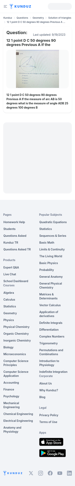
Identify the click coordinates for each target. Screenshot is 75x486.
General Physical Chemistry (50, 285)
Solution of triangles (59, 17)
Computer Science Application (15, 373)
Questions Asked (14, 235)
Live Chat (9, 274)
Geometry (38, 17)
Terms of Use (48, 422)
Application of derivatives (48, 314)
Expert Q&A (11, 267)
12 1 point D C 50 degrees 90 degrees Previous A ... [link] (36, 21)
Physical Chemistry (16, 326)
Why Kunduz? (48, 390)
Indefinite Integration (53, 371)
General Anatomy (51, 276)
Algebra (8, 292)
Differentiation (49, 329)
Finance (8, 389)
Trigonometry (48, 343)
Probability (46, 269)
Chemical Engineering (18, 414)
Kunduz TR (10, 242)
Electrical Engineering (18, 420)
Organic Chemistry (16, 333)
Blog (42, 397)
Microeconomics (14, 354)
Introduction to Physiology (49, 363)
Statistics (9, 306)
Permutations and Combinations (51, 352)
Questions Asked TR (17, 249)
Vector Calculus (50, 305)
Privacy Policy (48, 415)
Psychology (11, 396)
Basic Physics (48, 263)
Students (9, 229)
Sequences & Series (52, 235)
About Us (45, 383)
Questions (22, 17)
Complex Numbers (51, 336)
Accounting (11, 382)
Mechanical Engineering (11, 405)
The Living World (50, 256)
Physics (8, 320)
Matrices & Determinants (48, 296)
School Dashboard (15, 281)
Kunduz (7, 17)
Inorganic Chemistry (17, 340)
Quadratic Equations (53, 222)
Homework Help (14, 222)
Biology (8, 347)
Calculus (9, 299)
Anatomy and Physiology (12, 429)
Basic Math (46, 242)
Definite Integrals (51, 322)
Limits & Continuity (52, 249)
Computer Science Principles (15, 363)
